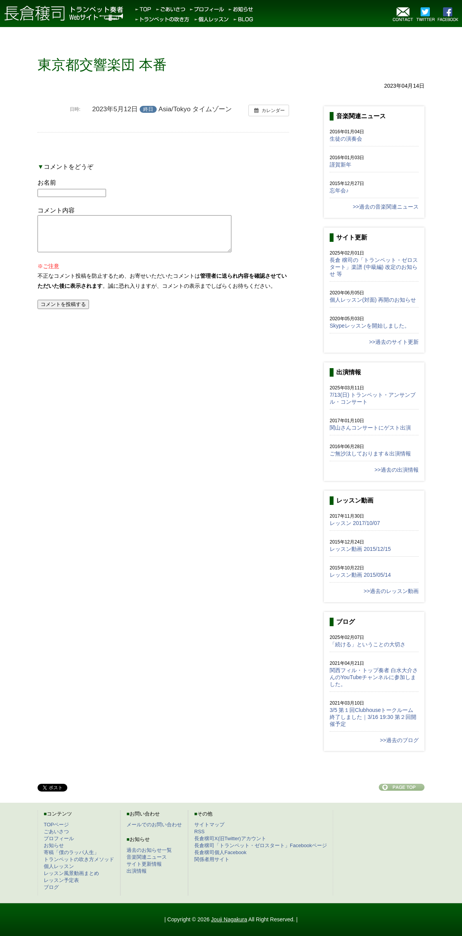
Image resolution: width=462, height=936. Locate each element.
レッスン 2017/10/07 (355, 523)
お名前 (47, 182)
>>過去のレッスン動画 (391, 591)
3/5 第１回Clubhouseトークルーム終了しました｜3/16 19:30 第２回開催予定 (373, 717)
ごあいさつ (56, 831)
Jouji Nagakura (229, 919)
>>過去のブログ (399, 740)
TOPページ (56, 824)
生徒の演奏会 (346, 139)
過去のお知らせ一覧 (149, 850)
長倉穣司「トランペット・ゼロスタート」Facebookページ (260, 845)
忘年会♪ (339, 190)
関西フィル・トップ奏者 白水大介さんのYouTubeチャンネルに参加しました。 (374, 677)
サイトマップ (209, 824)
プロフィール (59, 838)
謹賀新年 (340, 164)
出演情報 (137, 871)
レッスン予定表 (61, 880)
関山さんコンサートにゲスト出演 (370, 428)
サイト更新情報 (144, 864)
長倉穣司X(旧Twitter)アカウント (230, 838)
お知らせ (54, 845)
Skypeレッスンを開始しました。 (370, 326)
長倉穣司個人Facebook (220, 852)
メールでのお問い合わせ (154, 824)
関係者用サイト (211, 859)
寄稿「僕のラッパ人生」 (71, 852)
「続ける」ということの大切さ (368, 644)
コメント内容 (56, 210)
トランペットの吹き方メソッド (79, 859)
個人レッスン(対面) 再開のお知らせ (373, 300)
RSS (199, 831)
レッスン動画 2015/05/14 (360, 575)
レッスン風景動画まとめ (71, 873)
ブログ (51, 887)
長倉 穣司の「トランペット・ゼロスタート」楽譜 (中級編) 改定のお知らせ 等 (374, 267)
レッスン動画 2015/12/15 (360, 549)
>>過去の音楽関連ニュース (386, 207)
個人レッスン (59, 866)
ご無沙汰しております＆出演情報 (370, 453)
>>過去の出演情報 (397, 470)
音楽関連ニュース (147, 857)
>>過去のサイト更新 (394, 342)
